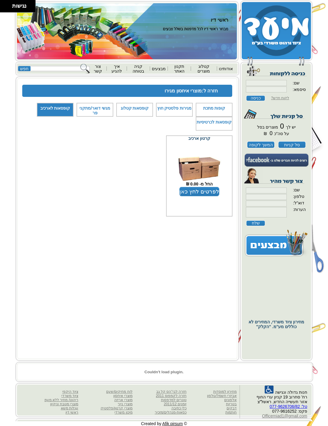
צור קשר (98, 68)
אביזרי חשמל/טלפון (222, 396)
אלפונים (230, 400)
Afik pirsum (172, 423)
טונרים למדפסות (174, 400)
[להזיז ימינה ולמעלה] (7, 4)
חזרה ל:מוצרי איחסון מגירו (191, 90)
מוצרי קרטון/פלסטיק (117, 408)
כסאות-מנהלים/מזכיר (171, 412)
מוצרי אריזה (123, 400)
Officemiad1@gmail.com (284, 416)
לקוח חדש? (280, 98)
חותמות (231, 412)
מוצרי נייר (125, 404)
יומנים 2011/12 (175, 404)
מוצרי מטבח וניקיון (64, 404)
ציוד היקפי (70, 392)
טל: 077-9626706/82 (288, 406)
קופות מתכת (214, 108)
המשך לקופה (261, 144)
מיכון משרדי (123, 412)
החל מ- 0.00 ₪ (199, 184)
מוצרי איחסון (122, 396)
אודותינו (226, 68)
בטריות (231, 404)
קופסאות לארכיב (55, 108)
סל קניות (292, 144)
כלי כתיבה (179, 408)
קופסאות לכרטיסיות (214, 122)
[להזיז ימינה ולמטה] (7, 7)
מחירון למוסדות (225, 392)
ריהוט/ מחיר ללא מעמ (61, 400)
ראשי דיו (72, 412)
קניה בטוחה (138, 68)
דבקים (232, 408)
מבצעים (159, 68)
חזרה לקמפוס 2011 (171, 396)
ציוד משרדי (69, 396)
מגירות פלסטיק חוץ (174, 108)
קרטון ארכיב (199, 138)
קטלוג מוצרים (204, 68)
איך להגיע (117, 68)
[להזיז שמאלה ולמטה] (4, 7)
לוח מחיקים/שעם (119, 392)
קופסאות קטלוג (135, 108)
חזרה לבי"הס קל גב (171, 392)
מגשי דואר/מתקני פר (94, 110)
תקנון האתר (179, 68)
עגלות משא (69, 408)
